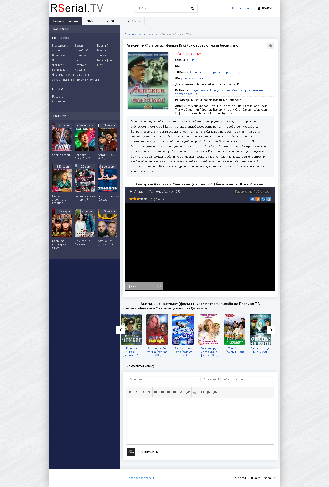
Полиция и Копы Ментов (225, 90)
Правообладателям (140, 477)
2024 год (113, 21)
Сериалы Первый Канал (226, 72)
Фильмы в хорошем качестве (71, 74)
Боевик (79, 45)
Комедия (81, 55)
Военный (103, 45)
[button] (130, 392)
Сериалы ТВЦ (199, 72)
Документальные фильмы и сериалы (76, 79)
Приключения (61, 69)
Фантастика (60, 60)
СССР (190, 59)
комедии (191, 78)
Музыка (80, 69)
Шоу (100, 64)
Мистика (103, 50)
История (80, 64)
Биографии (104, 60)
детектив (204, 78)
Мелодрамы (60, 45)
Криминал (58, 55)
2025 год (92, 21)
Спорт (79, 60)
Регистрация (241, 8)
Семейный (82, 50)
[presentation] (130, 392)
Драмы (56, 50)
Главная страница (65, 21)
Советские (59, 101)
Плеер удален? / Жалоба (252, 191)
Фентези (58, 64)
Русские (57, 96)
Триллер (102, 55)
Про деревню (198, 90)
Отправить (149, 451)
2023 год (134, 21)
